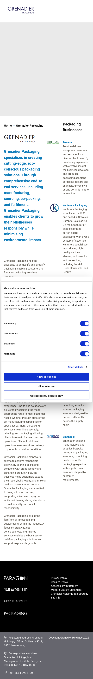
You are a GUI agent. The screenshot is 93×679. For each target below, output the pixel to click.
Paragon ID (15, 594)
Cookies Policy (59, 582)
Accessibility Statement (64, 585)
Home (8, 125)
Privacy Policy (59, 578)
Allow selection (46, 386)
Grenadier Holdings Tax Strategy (69, 593)
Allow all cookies (46, 376)
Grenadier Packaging (29, 125)
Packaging (15, 617)
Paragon (15, 582)
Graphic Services (15, 605)
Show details (75, 367)
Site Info (56, 597)
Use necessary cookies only (46, 395)
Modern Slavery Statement (66, 589)
